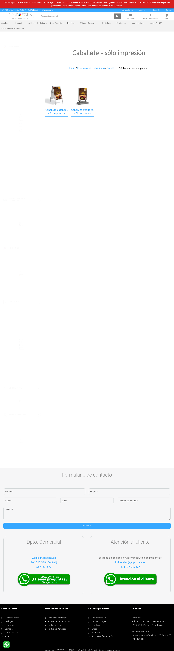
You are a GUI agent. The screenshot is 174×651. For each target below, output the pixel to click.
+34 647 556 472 (130, 567)
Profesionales (156, 10)
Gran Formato (57, 23)
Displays (72, 23)
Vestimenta (123, 23)
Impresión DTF (157, 23)
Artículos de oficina (37, 23)
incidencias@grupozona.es (130, 562)
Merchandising (139, 23)
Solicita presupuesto (150, 18)
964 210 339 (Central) (44, 562)
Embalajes (108, 23)
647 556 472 (43, 567)
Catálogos (131, 18)
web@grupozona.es (44, 557)
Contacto (170, 10)
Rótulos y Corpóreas (90, 23)
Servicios (142, 10)
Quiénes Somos (128, 10)
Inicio (72, 68)
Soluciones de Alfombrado (12, 29)
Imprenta (20, 23)
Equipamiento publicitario (91, 68)
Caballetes (112, 68)
